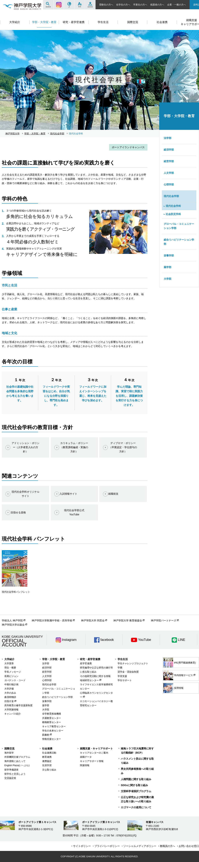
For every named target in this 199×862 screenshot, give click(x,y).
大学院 (167, 278)
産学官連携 (86, 663)
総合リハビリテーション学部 (179, 241)
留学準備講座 (11, 769)
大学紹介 (9, 659)
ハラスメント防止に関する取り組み (137, 760)
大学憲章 (9, 663)
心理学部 (169, 184)
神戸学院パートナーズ (163, 620)
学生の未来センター (52, 730)
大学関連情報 (11, 709)
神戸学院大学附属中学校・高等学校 (52, 620)
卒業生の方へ (140, 4)
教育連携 (47, 757)
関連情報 (84, 765)
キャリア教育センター (54, 726)
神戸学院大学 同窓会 (93, 620)
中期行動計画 (11, 684)
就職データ (86, 757)
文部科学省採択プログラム (136, 791)
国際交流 (9, 748)
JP (69, 4)
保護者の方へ (157, 4)
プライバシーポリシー (107, 846)
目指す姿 (9, 701)
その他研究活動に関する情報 (95, 676)
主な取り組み (49, 769)
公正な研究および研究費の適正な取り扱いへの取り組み (137, 799)
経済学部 (169, 149)
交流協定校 (10, 778)
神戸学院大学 (12, 133)
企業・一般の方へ (176, 4)
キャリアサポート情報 (91, 761)
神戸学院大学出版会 (13, 624)
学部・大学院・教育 (34, 133)
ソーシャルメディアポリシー (139, 846)
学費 (120, 667)
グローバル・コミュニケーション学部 (179, 226)
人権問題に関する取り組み (136, 779)
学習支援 (122, 676)
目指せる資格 (18, 512)
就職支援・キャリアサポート (96, 748)
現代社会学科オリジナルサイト (25, 493)
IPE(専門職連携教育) (179, 663)
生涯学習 (47, 765)
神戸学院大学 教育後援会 (127, 620)
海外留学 (9, 752)
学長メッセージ (12, 671)
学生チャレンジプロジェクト (133, 663)
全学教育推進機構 (51, 713)
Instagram (59, 4)
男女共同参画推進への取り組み (137, 770)
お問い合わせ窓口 (189, 846)
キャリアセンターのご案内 (94, 752)
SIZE (80, 4)
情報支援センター (51, 739)
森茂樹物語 (10, 697)
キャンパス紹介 (12, 713)
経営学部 (169, 161)
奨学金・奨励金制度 (128, 671)
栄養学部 (169, 255)
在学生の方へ (123, 4)
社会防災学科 (173, 214)
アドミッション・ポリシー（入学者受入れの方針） (25, 447)
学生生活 (123, 659)
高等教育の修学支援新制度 (18, 705)
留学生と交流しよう (15, 773)
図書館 (45, 734)
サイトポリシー (82, 846)
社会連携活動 (49, 752)
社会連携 (47, 748)
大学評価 (9, 688)
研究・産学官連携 (90, 659)
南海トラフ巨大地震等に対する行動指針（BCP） (137, 750)
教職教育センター (51, 722)
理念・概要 (10, 667)
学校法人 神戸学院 (12, 620)
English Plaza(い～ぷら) (16, 765)
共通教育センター (51, 718)
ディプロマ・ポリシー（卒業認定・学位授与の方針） (123, 447)
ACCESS (90, 4)
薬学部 (167, 267)
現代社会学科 (173, 205)
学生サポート (125, 680)
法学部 (167, 138)
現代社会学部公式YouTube (74, 512)
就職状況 (113, 493)
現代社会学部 (57, 133)
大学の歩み (10, 692)
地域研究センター (89, 680)
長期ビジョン (11, 676)
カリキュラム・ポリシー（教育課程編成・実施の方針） (74, 447)
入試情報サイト (68, 493)
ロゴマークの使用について (136, 807)
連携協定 (47, 761)
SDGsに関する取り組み (134, 785)
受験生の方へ (106, 4)
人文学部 (169, 172)
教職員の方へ (167, 846)
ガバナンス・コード (15, 680)
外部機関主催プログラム (17, 757)
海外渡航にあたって (15, 761)
